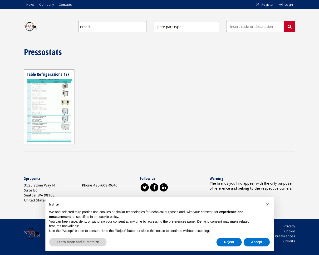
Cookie (289, 231)
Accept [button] (256, 242)
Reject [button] (229, 242)
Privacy (289, 226)
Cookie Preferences (279, 236)
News (30, 4)
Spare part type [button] (170, 26)
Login (285, 4)
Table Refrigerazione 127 (48, 74)
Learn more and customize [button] (78, 242)
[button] (267, 204)
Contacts (65, 4)
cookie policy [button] (108, 217)
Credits (289, 241)
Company (46, 4)
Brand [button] (86, 26)
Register (264, 4)
